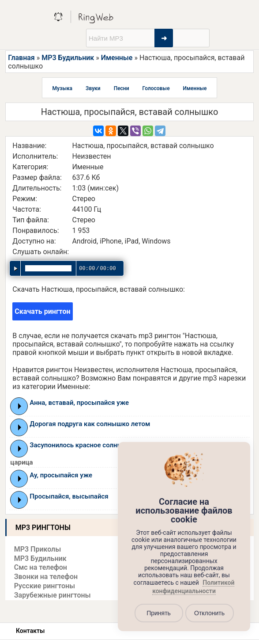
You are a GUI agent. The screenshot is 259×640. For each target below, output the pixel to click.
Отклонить (209, 613)
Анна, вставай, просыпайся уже (79, 403)
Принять (158, 613)
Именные (117, 57)
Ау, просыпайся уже (61, 475)
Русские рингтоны (44, 586)
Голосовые (156, 88)
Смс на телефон (40, 567)
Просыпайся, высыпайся (69, 496)
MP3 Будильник (67, 57)
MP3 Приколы (37, 549)
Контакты (30, 630)
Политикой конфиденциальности (193, 586)
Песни (121, 88)
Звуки (93, 88)
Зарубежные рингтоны (52, 595)
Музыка (63, 88)
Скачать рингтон (42, 311)
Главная (21, 57)
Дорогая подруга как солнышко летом (90, 424)
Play (19, 406)
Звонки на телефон (46, 576)
